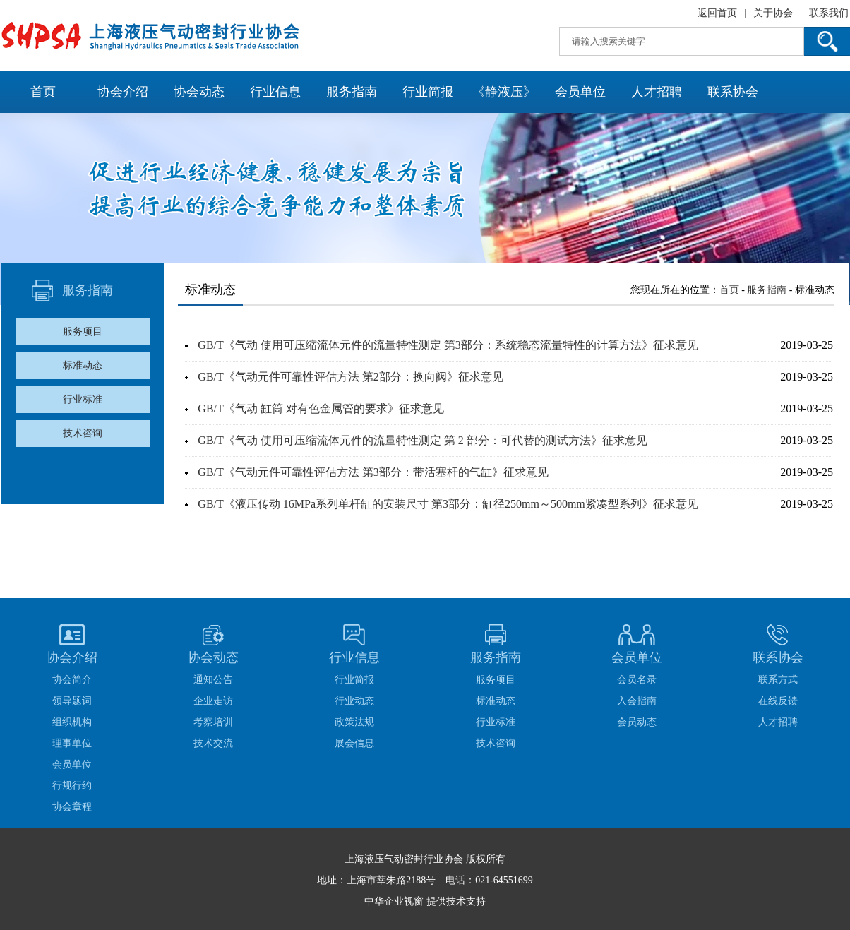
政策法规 (354, 722)
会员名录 (637, 679)
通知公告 (213, 679)
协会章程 (72, 806)
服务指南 (351, 92)
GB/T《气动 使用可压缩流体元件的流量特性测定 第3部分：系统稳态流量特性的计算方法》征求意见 (448, 345)
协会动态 (199, 92)
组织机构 (72, 722)
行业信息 (275, 92)
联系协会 (732, 92)
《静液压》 (504, 92)
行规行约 (72, 785)
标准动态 (82, 365)
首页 (43, 92)
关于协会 (773, 13)
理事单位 (72, 743)
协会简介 (72, 679)
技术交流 (213, 743)
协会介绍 (122, 92)
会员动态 (637, 722)
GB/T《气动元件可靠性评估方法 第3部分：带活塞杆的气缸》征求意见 (373, 472)
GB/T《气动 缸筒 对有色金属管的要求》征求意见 (320, 409)
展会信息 (354, 743)
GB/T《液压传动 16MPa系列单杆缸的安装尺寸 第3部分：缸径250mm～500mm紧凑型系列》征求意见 (448, 504)
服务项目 (82, 331)
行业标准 (82, 399)
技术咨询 (82, 433)
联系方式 (778, 679)
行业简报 (427, 92)
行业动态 (354, 701)
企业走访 (213, 701)
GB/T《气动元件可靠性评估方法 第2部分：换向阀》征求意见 (350, 377)
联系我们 (829, 13)
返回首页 (717, 13)
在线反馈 (778, 701)
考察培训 (213, 722)
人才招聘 (656, 92)
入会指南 (637, 701)
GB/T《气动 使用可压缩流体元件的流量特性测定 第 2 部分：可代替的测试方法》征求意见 (422, 440)
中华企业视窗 (394, 901)
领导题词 (72, 701)
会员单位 (580, 92)
